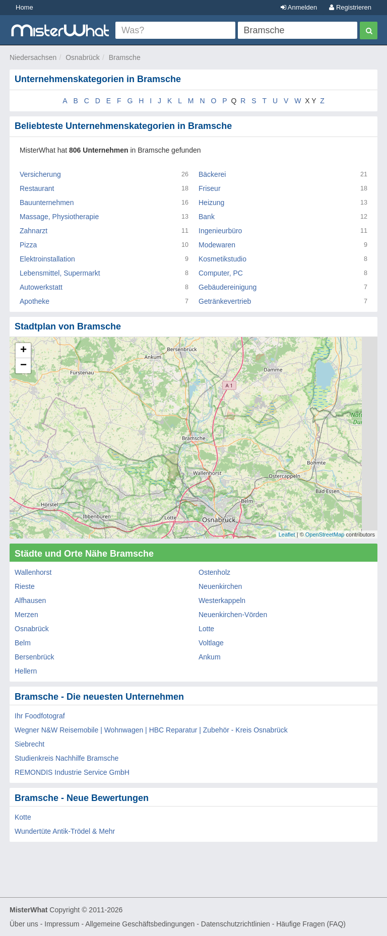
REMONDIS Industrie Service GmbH (72, 772)
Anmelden (299, 7)
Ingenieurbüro (220, 231)
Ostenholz (214, 572)
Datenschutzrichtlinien (235, 924)
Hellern (26, 671)
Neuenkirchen (220, 586)
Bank (207, 217)
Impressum (61, 924)
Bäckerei (212, 174)
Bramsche (125, 57)
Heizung (211, 202)
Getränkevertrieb (225, 301)
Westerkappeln (222, 600)
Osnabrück (83, 57)
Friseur (210, 188)
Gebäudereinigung (227, 287)
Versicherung (40, 174)
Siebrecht (29, 744)
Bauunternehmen (47, 202)
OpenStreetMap (325, 534)
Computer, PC (221, 273)
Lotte (206, 629)
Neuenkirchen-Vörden (233, 615)
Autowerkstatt (41, 287)
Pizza (28, 245)
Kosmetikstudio (222, 259)
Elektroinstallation (47, 259)
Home (24, 7)
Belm (23, 643)
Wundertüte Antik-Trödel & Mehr (65, 831)
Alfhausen (30, 600)
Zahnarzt (33, 231)
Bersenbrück (34, 657)
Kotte (23, 817)
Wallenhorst (33, 572)
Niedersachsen (33, 57)
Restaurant (37, 188)
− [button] (23, 365)
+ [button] (23, 350)
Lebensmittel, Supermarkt (60, 273)
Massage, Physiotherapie (59, 217)
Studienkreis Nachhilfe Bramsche (66, 758)
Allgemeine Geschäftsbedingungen (140, 924)
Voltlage (211, 643)
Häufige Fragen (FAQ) (311, 924)
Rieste (25, 586)
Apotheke (34, 301)
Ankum (210, 657)
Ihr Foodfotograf (40, 716)
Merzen (26, 615)
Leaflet (287, 534)
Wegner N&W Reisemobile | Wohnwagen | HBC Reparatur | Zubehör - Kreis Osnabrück (151, 730)
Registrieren (350, 7)
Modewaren (217, 245)
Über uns (24, 924)
